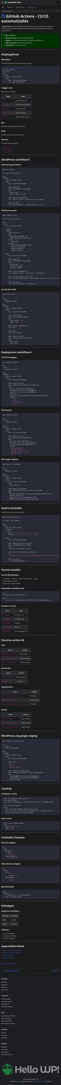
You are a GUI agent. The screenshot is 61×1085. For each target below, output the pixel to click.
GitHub (4, 1038)
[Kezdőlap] (2, 7)
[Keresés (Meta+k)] (58, 2)
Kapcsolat (4, 1052)
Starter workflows (9, 957)
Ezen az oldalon (7, 11)
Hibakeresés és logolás (8, 1023)
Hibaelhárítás (5, 1004)
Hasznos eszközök (6, 1001)
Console (4, 1049)
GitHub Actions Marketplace (12, 953)
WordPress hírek (6, 1055)
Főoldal (4, 1047)
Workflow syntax (9, 955)
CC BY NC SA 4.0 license (39, 1081)
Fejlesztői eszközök (7, 1007)
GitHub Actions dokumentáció (13, 950)
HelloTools (4, 985)
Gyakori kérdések (6, 1021)
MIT (18, 1081)
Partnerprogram (6, 1018)
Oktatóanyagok (5, 999)
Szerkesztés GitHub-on (9, 963)
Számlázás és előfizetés (8, 1016)
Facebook (4, 1035)
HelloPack (4, 982)
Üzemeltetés (5, 990)
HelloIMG (4, 987)
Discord (3, 1033)
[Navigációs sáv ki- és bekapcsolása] (2, 2)
